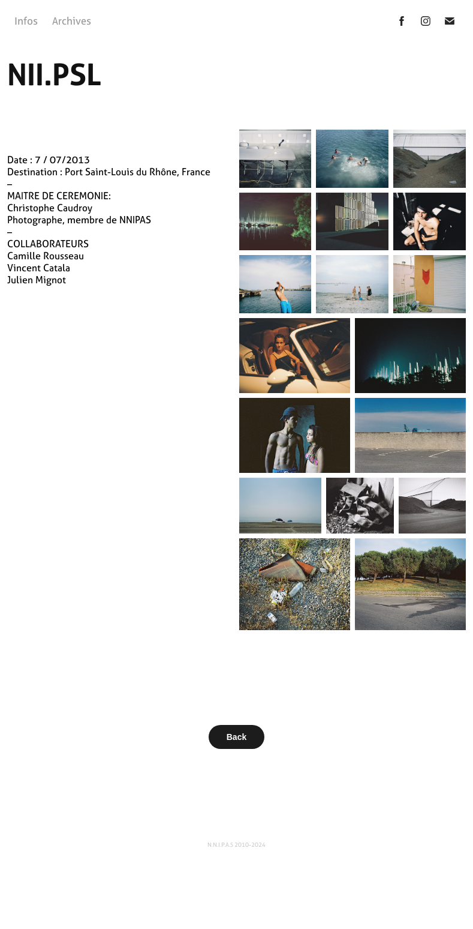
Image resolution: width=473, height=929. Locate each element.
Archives (71, 20)
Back (236, 737)
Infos (26, 20)
